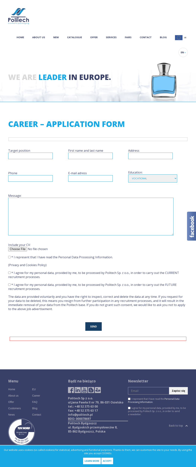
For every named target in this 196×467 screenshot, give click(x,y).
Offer (94, 37)
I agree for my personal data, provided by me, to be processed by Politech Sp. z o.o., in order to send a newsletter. (157, 411)
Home (20, 37)
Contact (146, 37)
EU (34, 389)
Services (111, 37)
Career (36, 395)
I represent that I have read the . (153, 400)
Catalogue (74, 37)
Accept (107, 461)
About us (38, 37)
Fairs (128, 37)
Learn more (92, 461)
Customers (14, 408)
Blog (163, 37)
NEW (56, 37)
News (11, 414)
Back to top (178, 425)
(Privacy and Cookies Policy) (27, 265)
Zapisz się (178, 390)
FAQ (34, 401)
